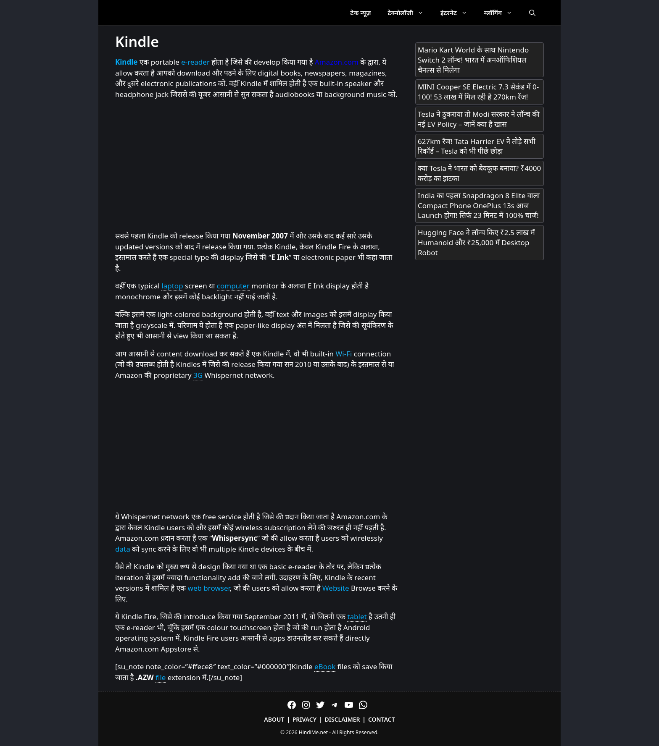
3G (198, 375)
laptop (172, 286)
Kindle (126, 62)
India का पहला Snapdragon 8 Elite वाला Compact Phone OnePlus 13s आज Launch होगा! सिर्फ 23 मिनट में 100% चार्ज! (479, 205)
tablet (356, 616)
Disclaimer (342, 719)
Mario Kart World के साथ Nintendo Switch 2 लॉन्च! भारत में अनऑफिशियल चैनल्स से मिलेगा (473, 60)
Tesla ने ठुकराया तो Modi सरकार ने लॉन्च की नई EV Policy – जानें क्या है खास (479, 119)
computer (233, 286)
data (122, 549)
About (274, 719)
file (161, 677)
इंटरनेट (458, 12)
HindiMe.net (313, 732)
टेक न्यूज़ (360, 12)
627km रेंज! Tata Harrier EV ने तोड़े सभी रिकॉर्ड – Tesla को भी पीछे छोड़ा (476, 146)
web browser (209, 588)
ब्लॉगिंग (502, 12)
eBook (324, 666)
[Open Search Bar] (532, 12)
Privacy (305, 719)
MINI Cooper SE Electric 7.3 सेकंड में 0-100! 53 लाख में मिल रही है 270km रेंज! (478, 92)
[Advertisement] (256, 165)
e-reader (195, 62)
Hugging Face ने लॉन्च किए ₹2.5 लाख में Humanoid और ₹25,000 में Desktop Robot (476, 242)
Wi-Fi (344, 354)
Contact (381, 719)
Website (335, 588)
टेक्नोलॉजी (410, 12)
